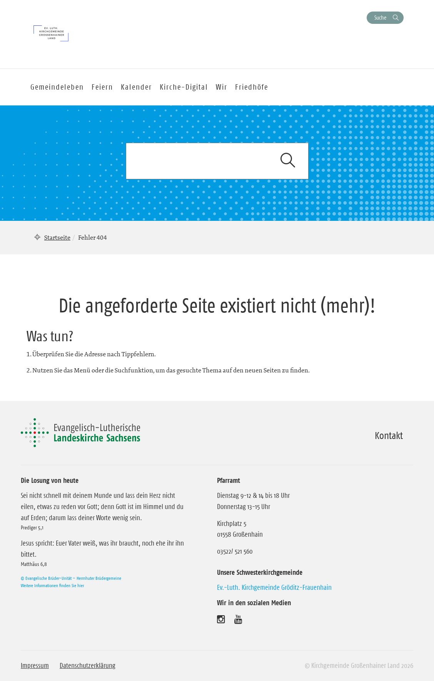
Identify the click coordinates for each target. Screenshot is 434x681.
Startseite (57, 237)
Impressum (35, 665)
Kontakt (389, 435)
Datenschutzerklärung (87, 665)
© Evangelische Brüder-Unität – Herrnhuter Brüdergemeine (71, 578)
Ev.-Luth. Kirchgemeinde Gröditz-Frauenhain (274, 587)
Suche (380, 17)
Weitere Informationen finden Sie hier (52, 585)
